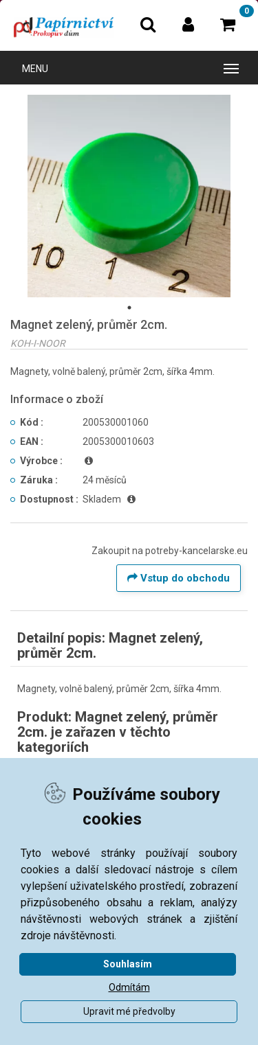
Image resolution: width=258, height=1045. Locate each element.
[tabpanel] (129, 196)
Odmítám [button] (129, 987)
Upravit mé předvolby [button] (129, 1011)
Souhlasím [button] (127, 963)
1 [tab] (129, 307)
